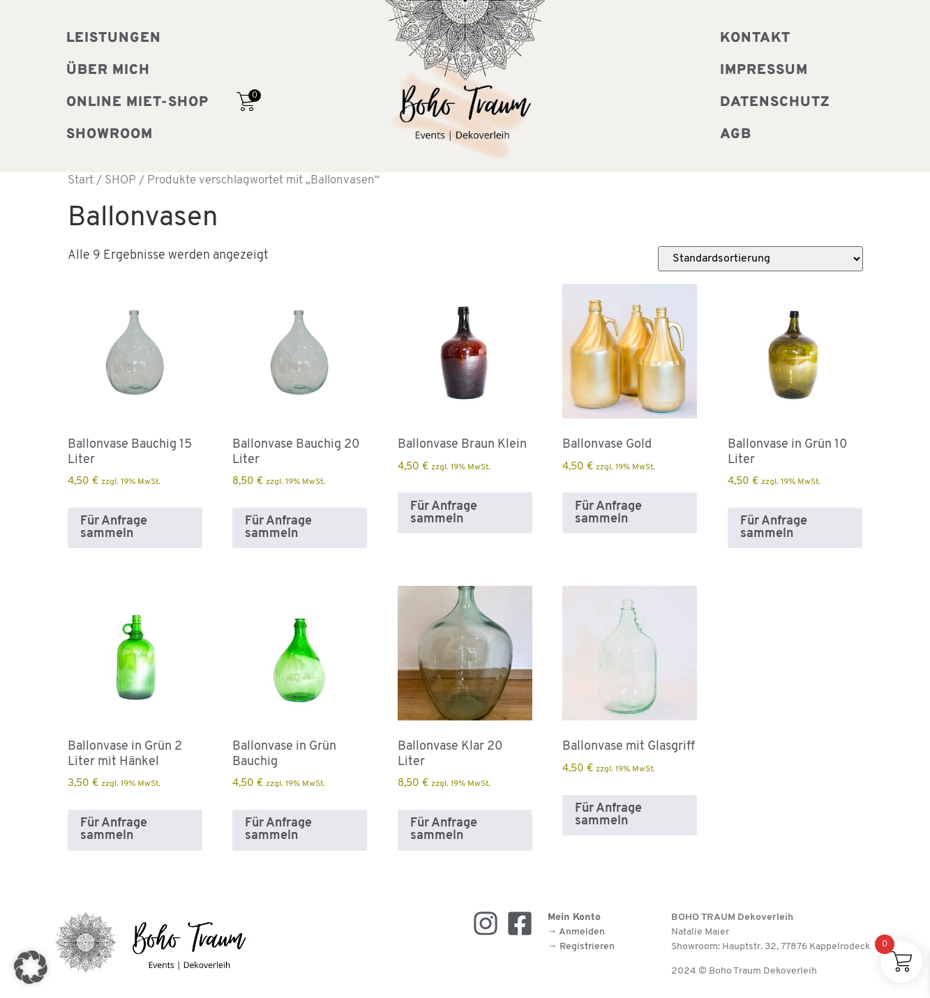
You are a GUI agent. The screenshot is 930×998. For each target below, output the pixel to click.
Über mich (108, 70)
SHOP (120, 180)
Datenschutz (775, 102)
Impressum (764, 70)
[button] (30, 967)
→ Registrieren (581, 947)
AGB (735, 135)
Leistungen (113, 38)
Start (80, 180)
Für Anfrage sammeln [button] (113, 527)
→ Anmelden (576, 932)
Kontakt (755, 38)
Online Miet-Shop (137, 102)
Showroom (109, 135)
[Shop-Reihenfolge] (760, 258)
